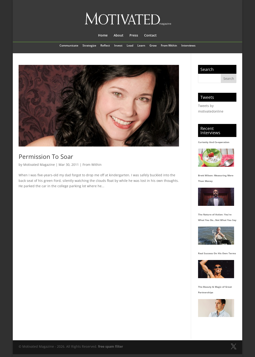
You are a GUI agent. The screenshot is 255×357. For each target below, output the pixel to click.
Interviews (188, 45)
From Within (169, 45)
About (118, 35)
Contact (150, 35)
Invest (118, 45)
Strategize (89, 45)
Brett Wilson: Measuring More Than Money (215, 178)
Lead (130, 45)
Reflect (105, 45)
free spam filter (110, 346)
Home (103, 35)
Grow (153, 45)
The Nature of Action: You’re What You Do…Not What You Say (217, 217)
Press (133, 35)
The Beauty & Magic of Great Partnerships (215, 289)
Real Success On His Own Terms (217, 253)
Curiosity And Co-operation (213, 142)
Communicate (69, 45)
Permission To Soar (46, 156)
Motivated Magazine (39, 164)
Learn (141, 45)
